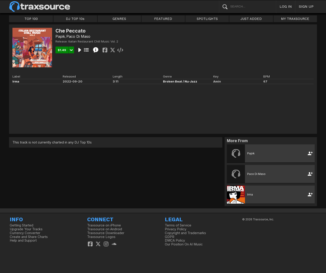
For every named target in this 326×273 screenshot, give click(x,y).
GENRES (119, 19)
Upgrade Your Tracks (26, 229)
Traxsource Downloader (105, 233)
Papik (60, 36)
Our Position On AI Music (184, 244)
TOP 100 (31, 19)
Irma (15, 81)
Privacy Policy (175, 229)
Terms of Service (178, 225)
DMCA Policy (175, 240)
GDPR (169, 237)
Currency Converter (25, 233)
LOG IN (286, 6)
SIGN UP (306, 6)
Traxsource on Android (104, 229)
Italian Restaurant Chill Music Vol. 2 (93, 41)
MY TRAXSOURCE (295, 19)
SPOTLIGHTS (207, 19)
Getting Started (21, 225)
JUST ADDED (251, 19)
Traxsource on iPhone (104, 225)
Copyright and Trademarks (185, 233)
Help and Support (23, 240)
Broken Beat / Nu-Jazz (180, 81)
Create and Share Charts (29, 237)
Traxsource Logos (101, 237)
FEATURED (163, 19)
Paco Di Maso (78, 36)
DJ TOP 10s (75, 19)
